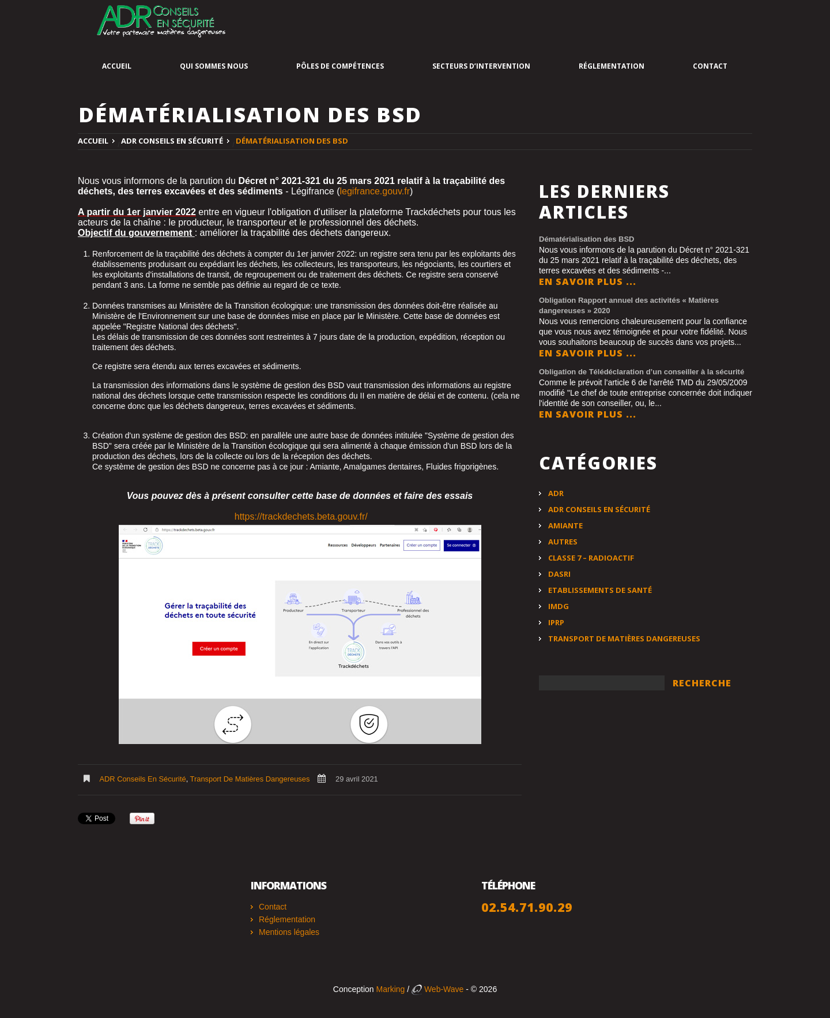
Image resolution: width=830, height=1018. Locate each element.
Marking (390, 989)
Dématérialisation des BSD (586, 239)
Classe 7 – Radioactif (591, 558)
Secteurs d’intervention (481, 66)
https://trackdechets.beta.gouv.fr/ (301, 516)
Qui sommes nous (214, 66)
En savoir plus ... (587, 281)
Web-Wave (437, 989)
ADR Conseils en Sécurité (172, 141)
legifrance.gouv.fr (374, 191)
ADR (556, 493)
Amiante (565, 525)
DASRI (559, 574)
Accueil (116, 66)
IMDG (558, 606)
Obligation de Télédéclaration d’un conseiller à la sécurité (641, 371)
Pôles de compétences (340, 66)
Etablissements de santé (600, 590)
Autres (563, 541)
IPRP (556, 622)
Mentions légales (289, 932)
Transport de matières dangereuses (250, 779)
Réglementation (611, 66)
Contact (710, 66)
